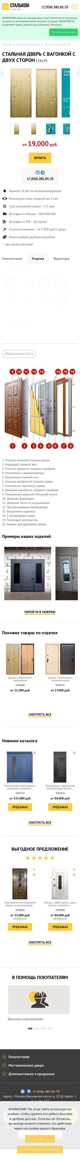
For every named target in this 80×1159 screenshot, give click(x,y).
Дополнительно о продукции (32, 1083)
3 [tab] (43, 1047)
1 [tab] (30, 1047)
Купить (40, 158)
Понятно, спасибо (63, 32)
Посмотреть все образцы (61, 346)
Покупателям (19, 1066)
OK (40, 1138)
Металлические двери (26, 1075)
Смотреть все (40, 734)
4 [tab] (50, 1047)
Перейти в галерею (40, 631)
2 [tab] (37, 1047)
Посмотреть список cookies (40, 1149)
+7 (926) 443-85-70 (54, 7)
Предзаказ (20, 718)
